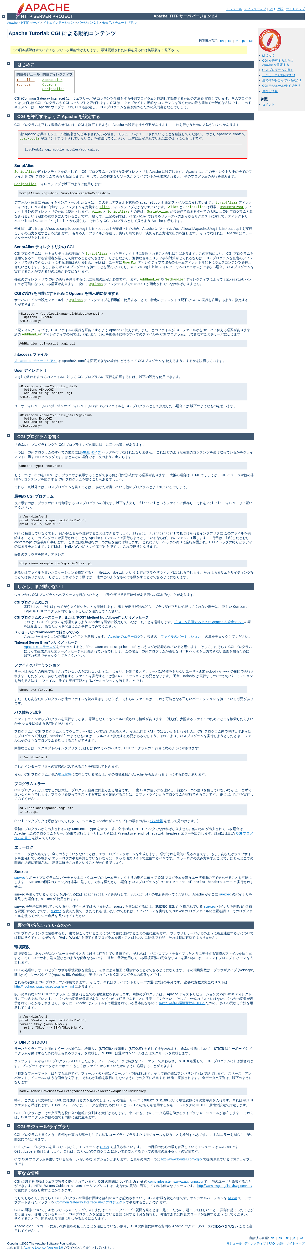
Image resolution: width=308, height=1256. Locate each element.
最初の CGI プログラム (34, 496)
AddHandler (52, 80)
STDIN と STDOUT (30, 1042)
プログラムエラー (29, 784)
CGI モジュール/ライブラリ (281, 85)
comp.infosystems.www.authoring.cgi (175, 1181)
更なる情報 (270, 91)
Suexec (21, 872)
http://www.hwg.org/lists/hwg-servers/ (224, 1186)
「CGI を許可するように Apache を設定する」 (209, 622)
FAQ (272, 9)
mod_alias (25, 80)
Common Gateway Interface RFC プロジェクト (90, 1202)
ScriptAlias (53, 89)
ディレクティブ (255, 9)
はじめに (268, 55)
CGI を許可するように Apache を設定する (277, 62)
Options (49, 84)
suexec (19, 877)
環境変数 (64, 774)
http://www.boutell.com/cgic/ (181, 1159)
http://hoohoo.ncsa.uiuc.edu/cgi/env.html (44, 986)
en (221, 41)
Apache (12, 22)
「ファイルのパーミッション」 (180, 636)
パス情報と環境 (27, 713)
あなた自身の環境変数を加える (182, 1003)
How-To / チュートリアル (119, 22)
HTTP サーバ (30, 22)
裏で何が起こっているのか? (281, 80)
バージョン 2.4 (88, 22)
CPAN (104, 1147)
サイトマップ (295, 9)
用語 (280, 9)
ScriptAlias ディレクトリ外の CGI (44, 247)
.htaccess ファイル (31, 354)
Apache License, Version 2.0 (43, 1247)
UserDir (130, 262)
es (229, 41)
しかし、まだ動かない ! (278, 75)
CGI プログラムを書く (277, 70)
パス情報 (156, 821)
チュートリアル (35, 361)
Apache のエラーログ (124, 636)
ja (243, 41)
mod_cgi (23, 84)
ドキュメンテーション (58, 22)
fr (237, 41)
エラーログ (23, 847)
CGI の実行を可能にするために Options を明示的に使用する (66, 293)
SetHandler (175, 279)
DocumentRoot (232, 207)
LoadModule (30, 138)
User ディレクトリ (30, 370)
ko (250, 41)
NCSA (232, 1198)
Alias (104, 207)
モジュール (234, 9)
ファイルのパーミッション (37, 665)
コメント (268, 104)
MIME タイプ (91, 452)
